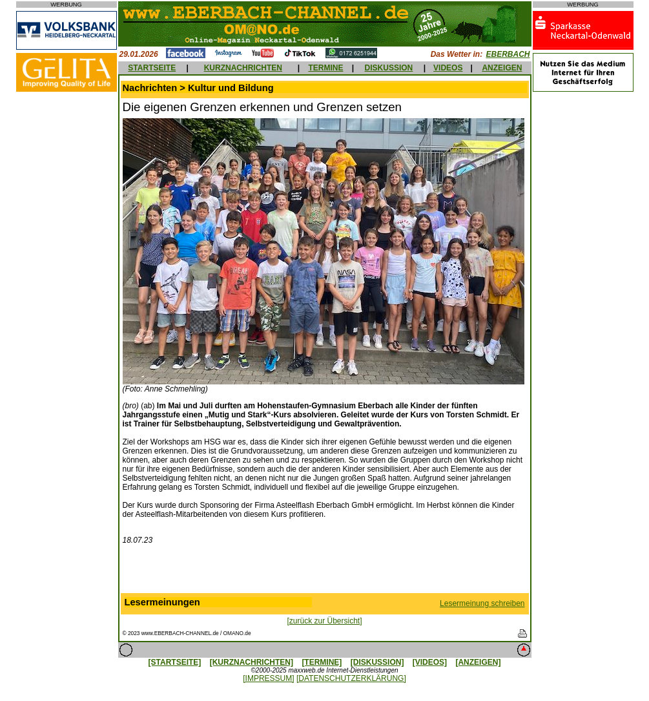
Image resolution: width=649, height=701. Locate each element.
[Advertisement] (325, 571)
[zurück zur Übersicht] (324, 620)
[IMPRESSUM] (268, 678)
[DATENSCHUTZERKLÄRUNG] (351, 678)
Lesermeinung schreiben (482, 603)
